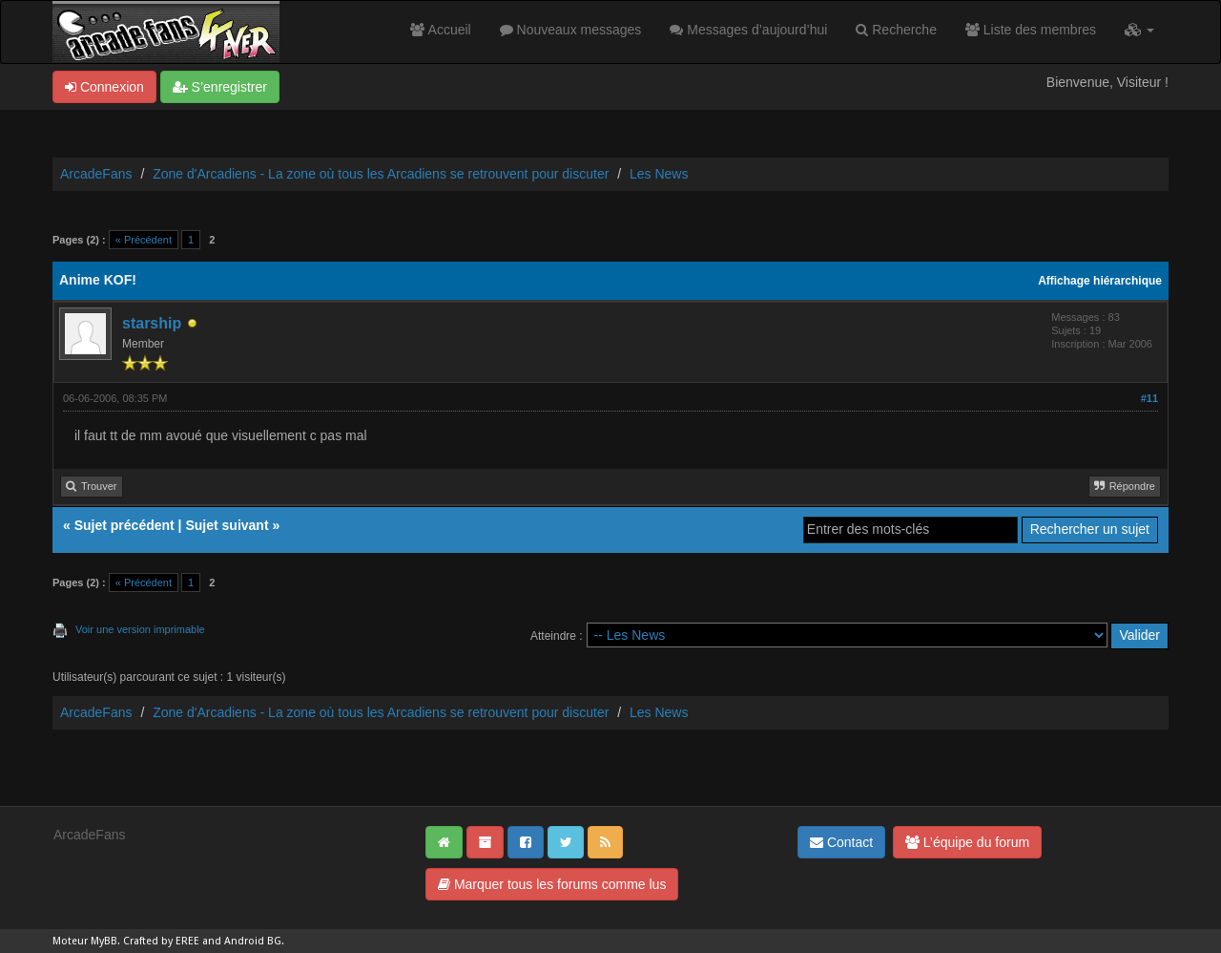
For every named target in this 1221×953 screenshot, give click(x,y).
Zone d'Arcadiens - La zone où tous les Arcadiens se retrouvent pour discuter (381, 173)
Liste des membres (1030, 29)
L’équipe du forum (967, 842)
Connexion (104, 87)
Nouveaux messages (571, 29)
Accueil (440, 29)
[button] (1139, 29)
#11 (1149, 398)
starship (151, 323)
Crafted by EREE (161, 941)
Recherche (896, 29)
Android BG (252, 941)
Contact (841, 842)
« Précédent (143, 239)
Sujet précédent (124, 525)
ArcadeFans (96, 173)
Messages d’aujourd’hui (748, 29)
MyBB (104, 941)
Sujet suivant (226, 525)
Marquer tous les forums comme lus (552, 884)
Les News (659, 173)
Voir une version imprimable (140, 629)
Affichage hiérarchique (1100, 280)
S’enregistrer (220, 87)
